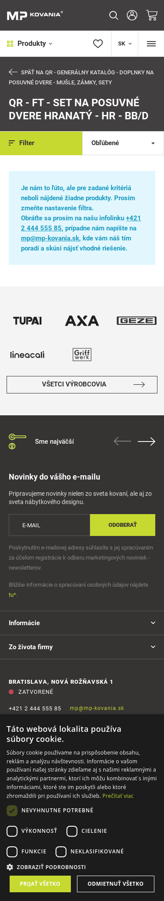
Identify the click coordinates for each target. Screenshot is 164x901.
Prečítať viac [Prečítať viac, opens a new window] (117, 796)
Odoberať (122, 525)
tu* (12, 594)
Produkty (29, 43)
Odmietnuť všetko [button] (115, 883)
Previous (122, 441)
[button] (82, 867)
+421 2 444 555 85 (35, 708)
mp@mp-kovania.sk (50, 238)
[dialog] (82, 807)
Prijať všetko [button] (40, 883)
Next (146, 441)
